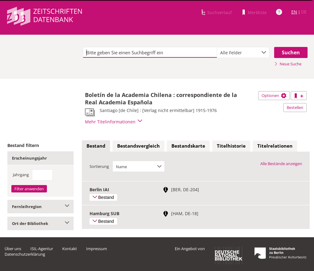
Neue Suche (287, 64)
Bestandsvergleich (138, 146)
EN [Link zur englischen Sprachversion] (294, 12)
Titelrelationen (275, 146)
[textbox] (150, 52)
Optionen (274, 95)
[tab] (96, 146)
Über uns (13, 248)
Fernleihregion (40, 206)
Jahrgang (21, 174)
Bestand (95, 146)
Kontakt (69, 248)
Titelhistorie (231, 146)
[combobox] (243, 52)
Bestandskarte (188, 146)
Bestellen (295, 107)
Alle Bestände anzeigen (281, 163)
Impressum (96, 248)
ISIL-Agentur (41, 248)
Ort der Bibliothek (40, 223)
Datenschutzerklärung (25, 254)
